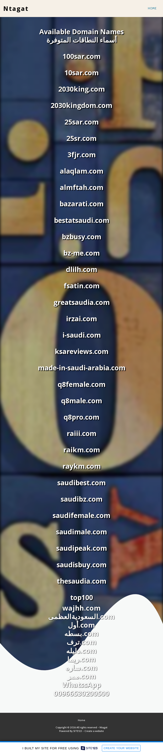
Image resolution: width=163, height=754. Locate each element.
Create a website (94, 731)
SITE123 (77, 731)
